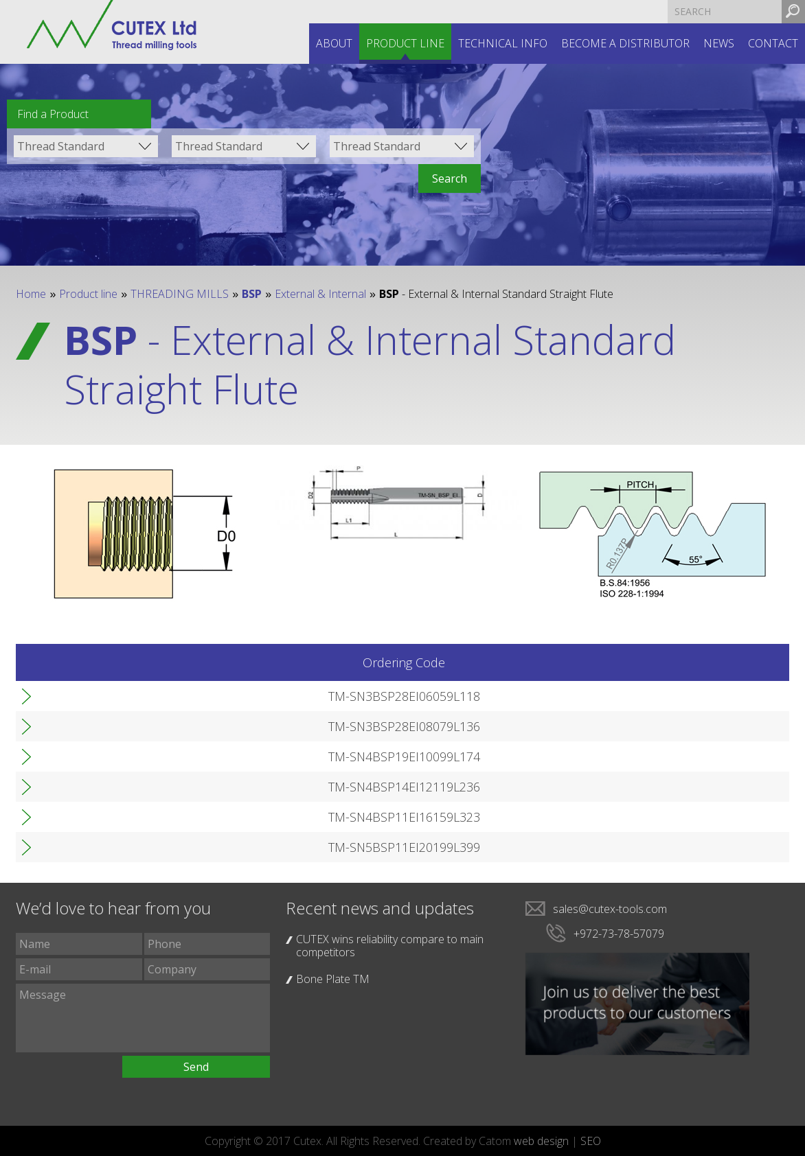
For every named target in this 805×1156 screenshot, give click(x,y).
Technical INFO (502, 43)
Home (31, 293)
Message (143, 1018)
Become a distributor (625, 43)
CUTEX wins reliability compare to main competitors (390, 946)
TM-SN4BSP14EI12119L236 (150, 786)
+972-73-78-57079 (619, 933)
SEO (590, 1140)
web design (541, 1140)
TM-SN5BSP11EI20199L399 (150, 847)
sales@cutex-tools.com (610, 908)
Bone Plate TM (333, 978)
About (334, 43)
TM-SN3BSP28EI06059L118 (150, 696)
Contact (773, 43)
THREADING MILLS (180, 293)
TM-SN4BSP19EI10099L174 (150, 756)
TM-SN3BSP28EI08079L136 (150, 726)
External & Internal (320, 293)
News (718, 43)
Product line (405, 43)
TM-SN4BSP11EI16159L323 (150, 817)
